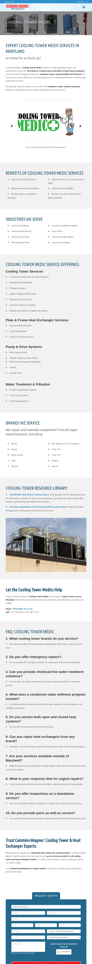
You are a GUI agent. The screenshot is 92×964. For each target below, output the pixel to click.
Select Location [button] (9, 2)
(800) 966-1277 (83, 2)
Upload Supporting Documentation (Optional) (63, 945)
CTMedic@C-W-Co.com (22, 609)
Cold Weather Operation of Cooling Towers (29, 495)
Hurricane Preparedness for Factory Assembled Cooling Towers (38, 507)
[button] (12, 126)
